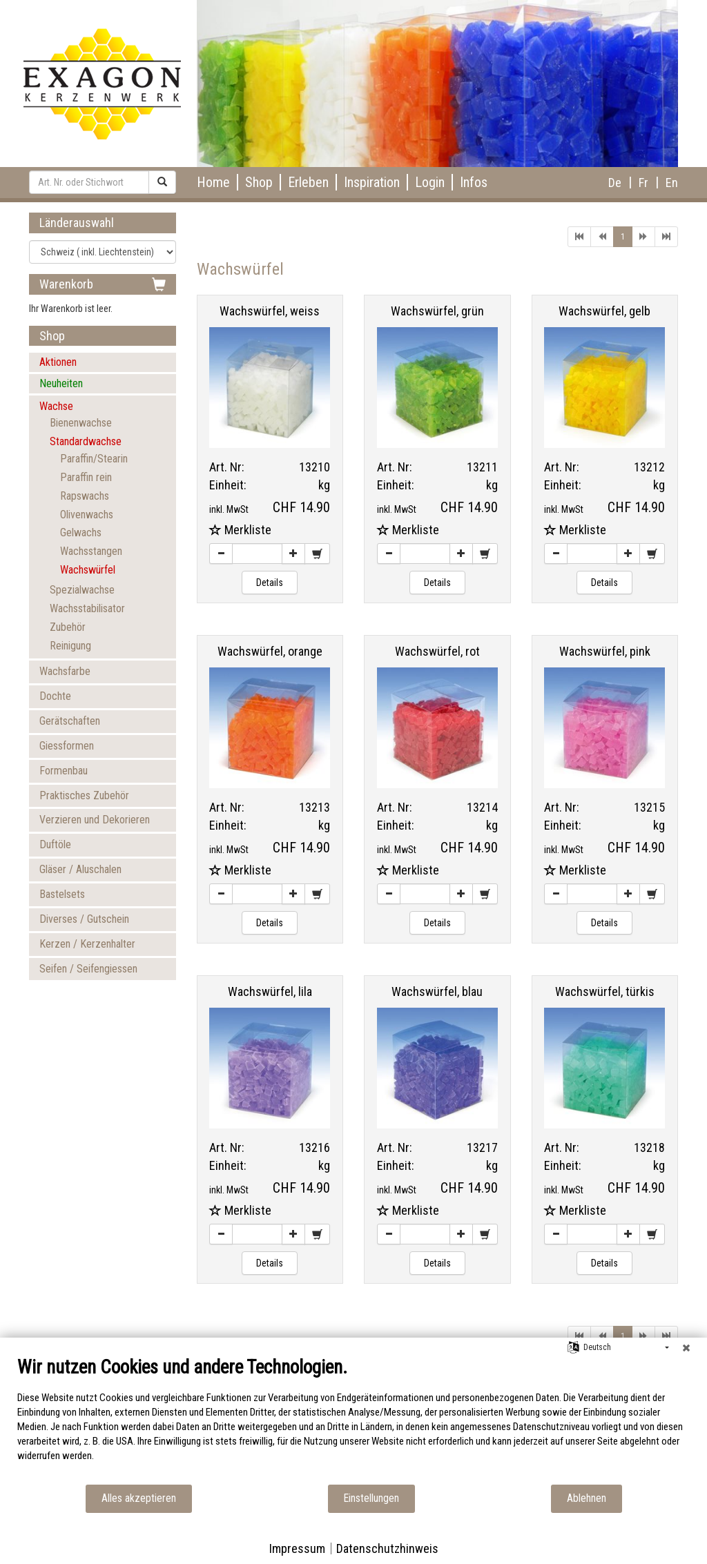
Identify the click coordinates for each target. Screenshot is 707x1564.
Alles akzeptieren (138, 1498)
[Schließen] (686, 1348)
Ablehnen (586, 1498)
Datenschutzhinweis (387, 1548)
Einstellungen (371, 1498)
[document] (353, 1419)
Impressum (297, 1548)
